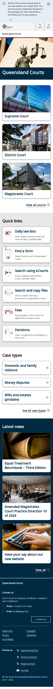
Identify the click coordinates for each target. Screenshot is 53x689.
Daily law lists (25, 231)
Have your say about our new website (24, 556)
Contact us (41, 619)
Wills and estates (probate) (18, 397)
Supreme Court (17, 116)
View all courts (36, 205)
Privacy (5, 635)
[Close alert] (48, 4)
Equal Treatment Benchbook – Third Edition (25, 465)
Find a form (24, 251)
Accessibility (7, 639)
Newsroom (7, 631)
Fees (18, 310)
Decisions (22, 330)
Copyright (31, 631)
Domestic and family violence (21, 367)
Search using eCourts (31, 270)
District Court (15, 155)
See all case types (34, 410)
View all (40, 570)
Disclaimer (31, 635)
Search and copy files (31, 290)
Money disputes (17, 382)
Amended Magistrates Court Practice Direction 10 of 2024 (26, 511)
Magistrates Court (19, 194)
